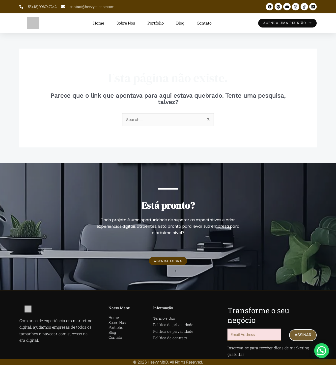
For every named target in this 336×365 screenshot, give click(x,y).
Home (98, 23)
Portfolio (155, 23)
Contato (204, 23)
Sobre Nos (125, 23)
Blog (180, 23)
